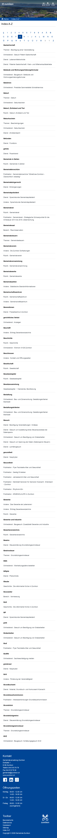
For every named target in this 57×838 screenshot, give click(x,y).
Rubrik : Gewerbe (9, 514)
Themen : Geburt (9, 98)
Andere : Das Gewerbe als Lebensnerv (17, 504)
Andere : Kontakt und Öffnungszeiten (17, 358)
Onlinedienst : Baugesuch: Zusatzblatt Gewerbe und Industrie (26, 524)
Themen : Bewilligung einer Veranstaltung (18, 50)
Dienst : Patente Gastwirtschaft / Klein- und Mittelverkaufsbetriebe (27, 64)
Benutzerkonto (8, 820)
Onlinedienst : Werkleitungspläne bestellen (19, 566)
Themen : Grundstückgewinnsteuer (16, 555)
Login (53, 5)
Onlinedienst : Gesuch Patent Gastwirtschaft (19, 55)
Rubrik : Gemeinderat (11, 212)
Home (6, 19)
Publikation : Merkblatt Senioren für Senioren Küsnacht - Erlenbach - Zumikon (28, 483)
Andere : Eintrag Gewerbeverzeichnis (17, 333)
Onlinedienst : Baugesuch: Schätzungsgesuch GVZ (22, 741)
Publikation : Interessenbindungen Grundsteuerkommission (25, 700)
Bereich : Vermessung (11, 597)
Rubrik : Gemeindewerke (12, 276)
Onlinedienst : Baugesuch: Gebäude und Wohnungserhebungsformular (18, 76)
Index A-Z (6, 830)
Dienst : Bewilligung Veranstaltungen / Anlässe (20, 425)
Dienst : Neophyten (10, 457)
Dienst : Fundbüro (10, 143)
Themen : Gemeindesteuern (13, 240)
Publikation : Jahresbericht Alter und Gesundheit (21, 477)
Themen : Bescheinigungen (13, 123)
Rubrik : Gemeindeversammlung (15, 266)
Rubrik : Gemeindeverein (12, 256)
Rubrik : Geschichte (10, 343)
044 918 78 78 (13, 768)
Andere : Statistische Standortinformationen (19, 286)
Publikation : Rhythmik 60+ (13, 489)
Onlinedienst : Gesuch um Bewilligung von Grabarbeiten (24, 437)
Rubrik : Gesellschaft (11, 368)
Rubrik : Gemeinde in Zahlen (14, 164)
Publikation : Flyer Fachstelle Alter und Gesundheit (22, 467)
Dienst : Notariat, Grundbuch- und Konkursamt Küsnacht (24, 689)
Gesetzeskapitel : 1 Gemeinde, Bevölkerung (19, 389)
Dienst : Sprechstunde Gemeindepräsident (19, 197)
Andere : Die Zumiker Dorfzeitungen (16, 251)
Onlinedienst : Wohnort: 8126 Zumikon (17, 348)
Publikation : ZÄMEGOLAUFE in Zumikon (18, 494)
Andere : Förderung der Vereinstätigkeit (17, 679)
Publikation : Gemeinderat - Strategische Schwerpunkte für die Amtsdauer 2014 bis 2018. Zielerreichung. (26, 218)
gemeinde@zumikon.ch (11, 773)
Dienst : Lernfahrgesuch (12, 447)
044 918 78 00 (11, 770)
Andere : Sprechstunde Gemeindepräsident (19, 202)
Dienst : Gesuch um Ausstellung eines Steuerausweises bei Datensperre (25, 431)
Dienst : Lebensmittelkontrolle (14, 59)
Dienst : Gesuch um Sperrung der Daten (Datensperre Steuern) (26, 442)
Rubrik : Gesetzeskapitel (12, 379)
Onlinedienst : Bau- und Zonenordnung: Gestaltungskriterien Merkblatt (25, 400)
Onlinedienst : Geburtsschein (14, 103)
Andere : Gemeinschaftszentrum (15, 302)
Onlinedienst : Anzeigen (12, 322)
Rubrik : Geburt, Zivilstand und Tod (16, 113)
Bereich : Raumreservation (13, 230)
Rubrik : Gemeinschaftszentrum (15, 297)
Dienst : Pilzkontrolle (10, 576)
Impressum (7, 825)
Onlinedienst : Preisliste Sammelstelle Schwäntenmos (23, 87)
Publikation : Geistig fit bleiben (14, 472)
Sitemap (6, 828)
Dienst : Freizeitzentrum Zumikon (15, 312)
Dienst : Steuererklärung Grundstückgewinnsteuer (21, 545)
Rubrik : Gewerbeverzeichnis (14, 535)
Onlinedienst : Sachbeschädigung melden (18, 658)
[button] (15, 19)
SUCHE (48, 5)
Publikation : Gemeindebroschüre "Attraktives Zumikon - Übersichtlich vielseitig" (24, 175)
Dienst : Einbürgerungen (12, 187)
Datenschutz (7, 823)
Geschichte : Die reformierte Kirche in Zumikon (20, 586)
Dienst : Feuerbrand (10, 154)
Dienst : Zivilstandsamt (11, 133)
